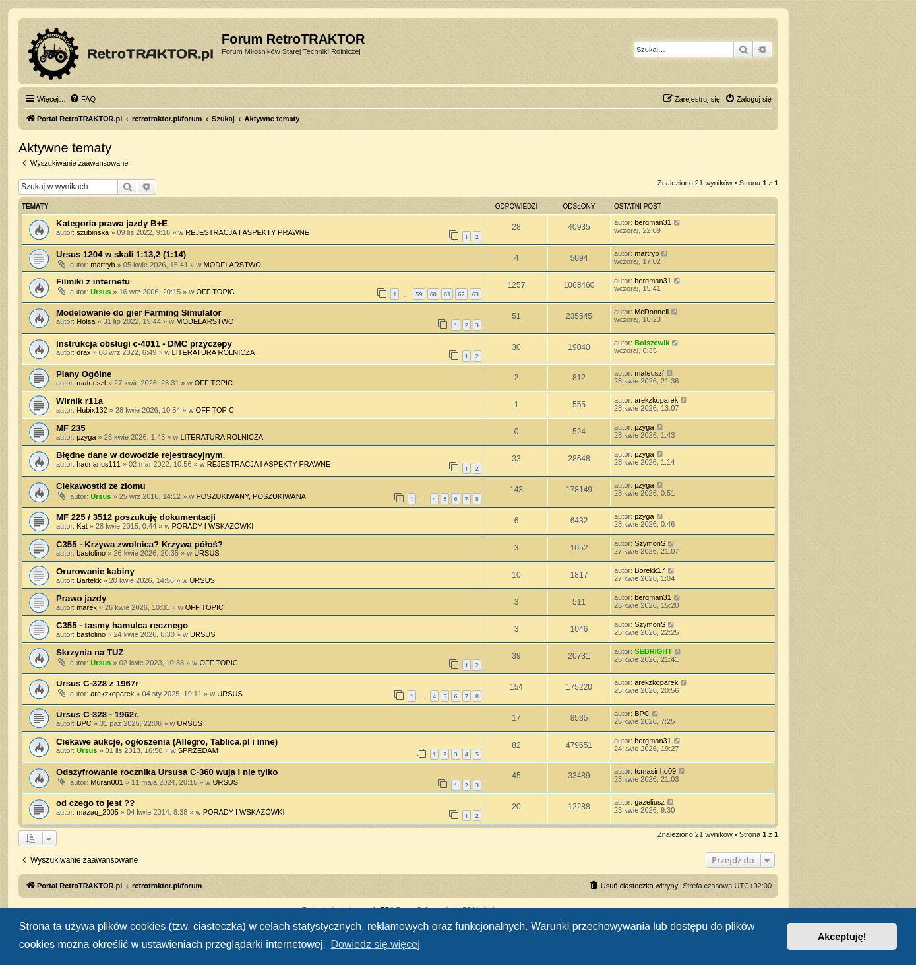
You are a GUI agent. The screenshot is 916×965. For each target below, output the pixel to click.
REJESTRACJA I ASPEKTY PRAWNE (247, 232)
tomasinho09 (655, 771)
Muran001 (106, 782)
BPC (84, 723)
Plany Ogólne (83, 374)
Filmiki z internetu (93, 281)
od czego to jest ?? (95, 803)
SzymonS (649, 543)
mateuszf (91, 383)
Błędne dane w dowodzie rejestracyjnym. (141, 455)
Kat (82, 526)
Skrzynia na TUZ (90, 652)
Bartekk (88, 580)
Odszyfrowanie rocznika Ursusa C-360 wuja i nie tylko (167, 772)
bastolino (91, 553)
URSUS (207, 553)
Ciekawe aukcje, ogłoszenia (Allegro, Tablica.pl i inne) (167, 742)
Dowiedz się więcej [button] (375, 944)
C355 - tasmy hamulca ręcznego (122, 625)
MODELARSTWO (231, 265)
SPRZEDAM (198, 750)
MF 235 (71, 428)
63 (475, 294)
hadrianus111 (98, 464)
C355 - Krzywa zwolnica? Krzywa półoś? (139, 544)
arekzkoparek (656, 400)
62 (461, 294)
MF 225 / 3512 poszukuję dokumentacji (136, 517)
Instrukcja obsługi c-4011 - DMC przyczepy (144, 344)
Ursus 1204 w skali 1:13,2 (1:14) (121, 254)
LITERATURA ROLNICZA (213, 352)
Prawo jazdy (81, 598)
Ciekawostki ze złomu (101, 486)
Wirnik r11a (79, 401)
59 (418, 294)
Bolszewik (651, 343)
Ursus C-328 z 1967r (97, 683)
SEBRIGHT (653, 651)
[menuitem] (82, 99)
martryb (102, 265)
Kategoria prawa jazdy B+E (112, 223)
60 (433, 294)
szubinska (92, 232)
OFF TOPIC (215, 292)
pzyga (86, 437)
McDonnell (651, 312)
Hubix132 (91, 410)
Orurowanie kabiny (95, 571)
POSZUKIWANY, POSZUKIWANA (250, 496)
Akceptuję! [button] (842, 936)
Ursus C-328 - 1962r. (97, 714)
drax (83, 352)
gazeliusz (649, 802)
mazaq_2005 (97, 812)
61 (447, 294)
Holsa (85, 321)
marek (86, 607)
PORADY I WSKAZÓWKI (213, 526)
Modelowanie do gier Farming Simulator (139, 312)
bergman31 (652, 222)
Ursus (100, 292)
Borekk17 (649, 570)
